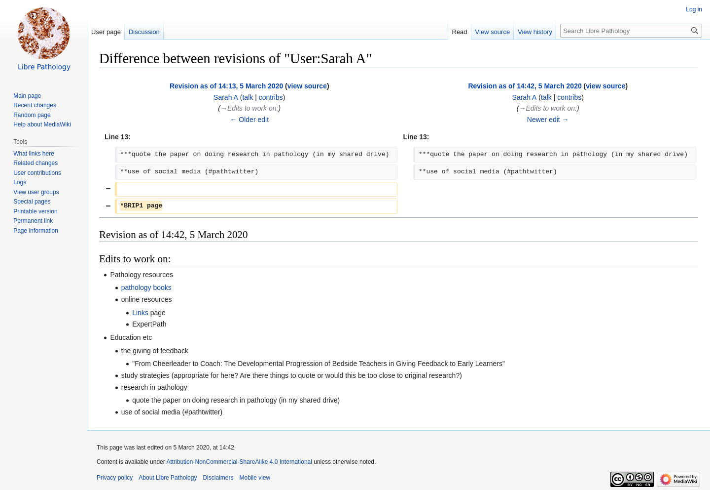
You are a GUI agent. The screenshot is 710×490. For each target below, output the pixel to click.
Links (140, 313)
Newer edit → (548, 119)
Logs (19, 182)
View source (492, 32)
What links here (33, 153)
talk (247, 97)
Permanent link (33, 220)
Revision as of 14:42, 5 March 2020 (524, 86)
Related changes (35, 163)
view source (307, 86)
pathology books (146, 287)
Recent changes (34, 105)
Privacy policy (115, 477)
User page (106, 32)
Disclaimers (218, 477)
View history (535, 32)
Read (459, 32)
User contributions (37, 172)
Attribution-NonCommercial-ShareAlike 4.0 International (239, 461)
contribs (271, 97)
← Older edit (249, 119)
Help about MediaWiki (42, 124)
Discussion (144, 32)
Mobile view (254, 477)
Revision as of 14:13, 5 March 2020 (226, 86)
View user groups (36, 192)
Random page (31, 115)
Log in (694, 9)
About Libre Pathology (168, 477)
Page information (35, 230)
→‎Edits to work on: (249, 108)
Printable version (35, 211)
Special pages (31, 201)
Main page (27, 95)
